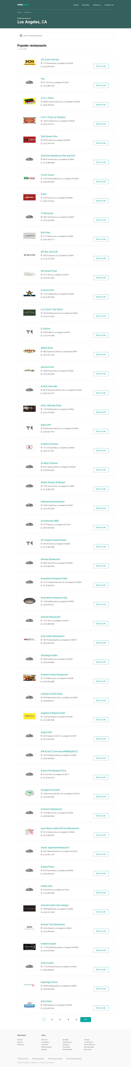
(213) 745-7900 (48, 259)
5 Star (44, 194)
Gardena (44, 1049)
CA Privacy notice (55, 1059)
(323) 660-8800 (48, 662)
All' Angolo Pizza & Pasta (53, 540)
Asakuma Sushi (48, 943)
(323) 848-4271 (48, 701)
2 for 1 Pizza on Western (53, 117)
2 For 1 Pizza (47, 98)
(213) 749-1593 (48, 143)
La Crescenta (88, 1042)
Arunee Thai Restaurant (53, 924)
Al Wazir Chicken (49, 463)
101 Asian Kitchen (50, 59)
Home (76, 5)
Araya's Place (47, 866)
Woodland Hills (67, 1049)
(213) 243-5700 (48, 778)
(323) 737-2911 (48, 124)
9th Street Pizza (49, 271)
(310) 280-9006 (48, 566)
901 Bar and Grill (49, 251)
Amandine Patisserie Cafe (54, 578)
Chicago (86, 1040)
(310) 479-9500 (48, 413)
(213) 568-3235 (48, 586)
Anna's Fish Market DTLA (53, 770)
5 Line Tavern (47, 175)
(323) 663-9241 (48, 1008)
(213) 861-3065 (48, 278)
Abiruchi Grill (47, 367)
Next (85, 1019)
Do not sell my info (74, 1059)
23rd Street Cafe (49, 136)
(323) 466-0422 (48, 643)
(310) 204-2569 (48, 374)
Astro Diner (46, 1001)
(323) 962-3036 (48, 989)
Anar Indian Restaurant (52, 636)
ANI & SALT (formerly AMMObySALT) (59, 751)
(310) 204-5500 (48, 797)
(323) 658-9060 (48, 816)
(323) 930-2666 (48, 758)
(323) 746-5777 (48, 240)
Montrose (66, 1044)
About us (97, 5)
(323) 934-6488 (48, 682)
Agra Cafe (46, 424)
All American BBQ (50, 521)
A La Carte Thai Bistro (52, 309)
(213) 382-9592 (48, 489)
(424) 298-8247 (48, 970)
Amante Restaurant (51, 617)
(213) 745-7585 (48, 509)
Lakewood (44, 1044)
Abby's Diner (47, 348)
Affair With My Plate (51, 405)
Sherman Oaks (89, 1047)
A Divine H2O (47, 290)
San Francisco (67, 1042)
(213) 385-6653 (48, 931)
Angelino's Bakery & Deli (53, 713)
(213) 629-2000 (48, 739)
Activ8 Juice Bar (49, 386)
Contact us (109, 5)
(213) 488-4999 (48, 624)
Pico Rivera (66, 1047)
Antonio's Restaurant (51, 809)
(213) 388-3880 (48, 163)
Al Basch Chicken (49, 444)
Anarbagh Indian (49, 655)
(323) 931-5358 (48, 912)
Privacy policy (38, 1059)
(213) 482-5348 (48, 720)
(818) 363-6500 (48, 528)
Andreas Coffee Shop (51, 694)
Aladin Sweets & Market (53, 482)
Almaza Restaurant (50, 559)
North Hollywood (89, 1044)
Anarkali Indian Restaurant (54, 674)
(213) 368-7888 (48, 547)
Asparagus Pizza (49, 982)
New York (44, 1040)
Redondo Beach (46, 1047)
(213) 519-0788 (48, 336)
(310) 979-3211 (48, 605)
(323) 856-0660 (48, 470)
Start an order (101, 66)
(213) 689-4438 (48, 893)
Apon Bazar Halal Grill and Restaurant (60, 828)
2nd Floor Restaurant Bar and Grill (58, 155)
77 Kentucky (47, 213)
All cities (85, 5)
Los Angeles (45, 1042)
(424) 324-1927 (48, 393)
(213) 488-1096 (48, 86)
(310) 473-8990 (48, 951)
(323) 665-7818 (48, 432)
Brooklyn (65, 1040)
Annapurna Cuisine (50, 790)
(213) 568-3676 (48, 835)
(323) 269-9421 (48, 105)
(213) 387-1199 (48, 855)
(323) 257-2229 (48, 355)
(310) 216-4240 (48, 316)
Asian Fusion (47, 963)
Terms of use (22, 1059)
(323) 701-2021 (48, 451)
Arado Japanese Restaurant (55, 847)
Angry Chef (46, 732)
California (27, 12)
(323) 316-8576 (48, 201)
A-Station (45, 328)
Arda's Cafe (46, 886)
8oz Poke (45, 232)
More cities (87, 1049)
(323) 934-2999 (48, 67)
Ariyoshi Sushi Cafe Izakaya (54, 905)
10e (42, 78)
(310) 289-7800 (48, 297)
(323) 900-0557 (48, 874)
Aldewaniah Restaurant (52, 501)
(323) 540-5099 (48, 182)
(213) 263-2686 (48, 220)
